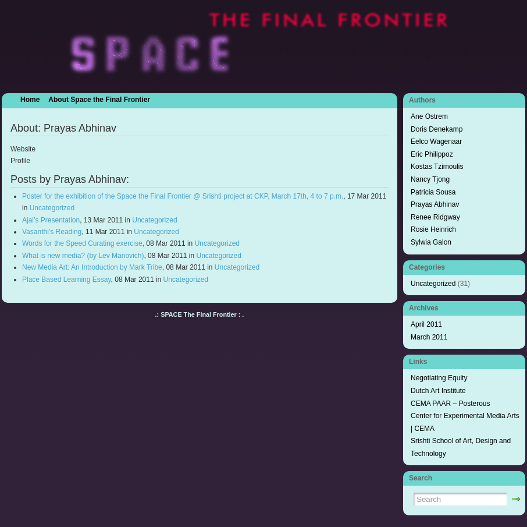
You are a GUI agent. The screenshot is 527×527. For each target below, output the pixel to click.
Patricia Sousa (433, 192)
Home (30, 100)
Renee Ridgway (435, 217)
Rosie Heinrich (433, 229)
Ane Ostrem (429, 116)
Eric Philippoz (432, 154)
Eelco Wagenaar (436, 141)
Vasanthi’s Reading (51, 232)
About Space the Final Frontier (99, 100)
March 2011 (429, 337)
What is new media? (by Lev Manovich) (83, 256)
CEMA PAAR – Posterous (450, 403)
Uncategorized (52, 208)
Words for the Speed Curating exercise (82, 243)
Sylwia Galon (431, 242)
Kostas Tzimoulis (437, 166)
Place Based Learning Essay (66, 279)
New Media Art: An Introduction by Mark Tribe (92, 267)
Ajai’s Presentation (51, 220)
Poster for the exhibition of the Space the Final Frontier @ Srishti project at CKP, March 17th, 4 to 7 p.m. (182, 196)
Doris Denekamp (436, 129)
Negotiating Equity (439, 378)
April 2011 (426, 324)
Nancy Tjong (430, 179)
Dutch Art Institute (438, 391)
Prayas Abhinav (435, 204)
